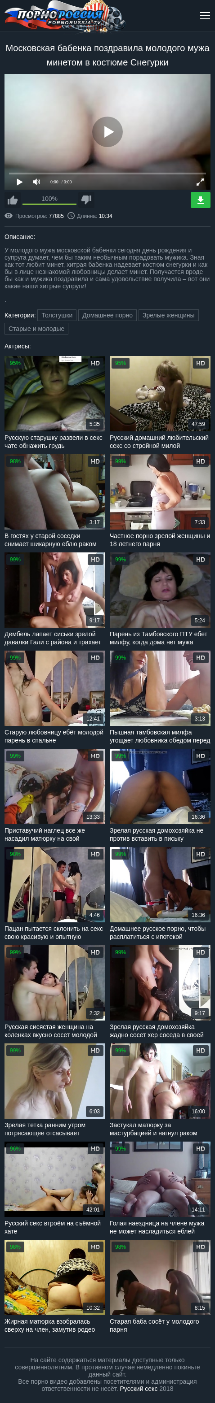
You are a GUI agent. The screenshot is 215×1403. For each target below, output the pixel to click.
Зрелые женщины (169, 315)
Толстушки (56, 315)
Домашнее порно (107, 315)
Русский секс (139, 1388)
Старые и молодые (36, 328)
